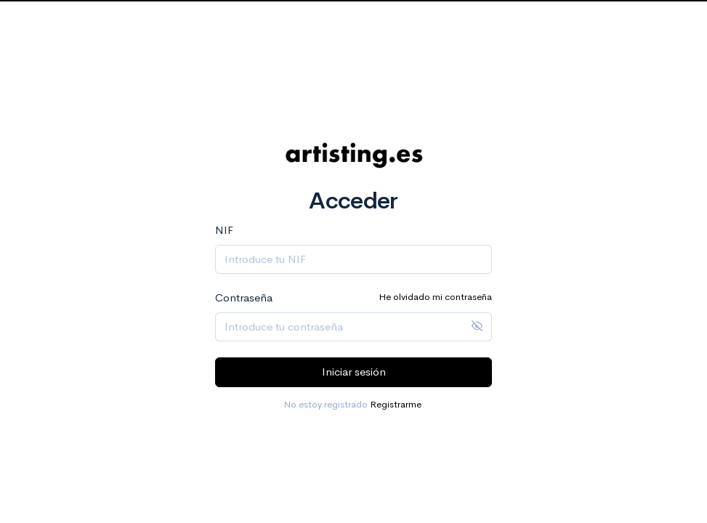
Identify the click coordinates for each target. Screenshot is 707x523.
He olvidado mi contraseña (435, 297)
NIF (224, 230)
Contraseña (243, 297)
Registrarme (395, 404)
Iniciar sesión (354, 371)
